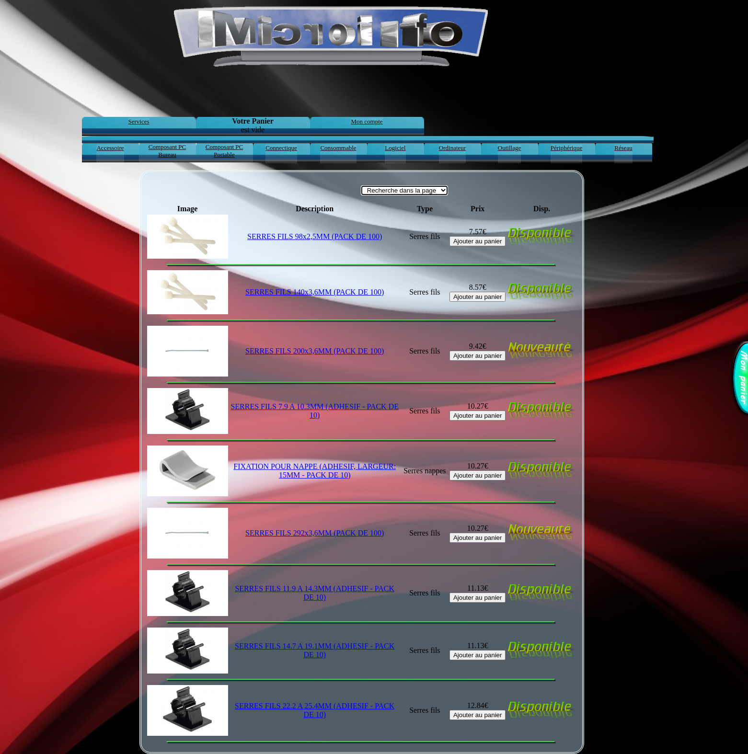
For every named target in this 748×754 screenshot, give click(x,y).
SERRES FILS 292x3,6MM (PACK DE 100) (314, 533)
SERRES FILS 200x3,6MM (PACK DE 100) (314, 351)
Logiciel (395, 147)
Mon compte (366, 121)
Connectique (281, 147)
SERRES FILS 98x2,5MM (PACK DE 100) (314, 236)
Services (138, 121)
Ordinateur (452, 147)
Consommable (338, 147)
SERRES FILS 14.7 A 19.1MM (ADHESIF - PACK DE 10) (314, 650)
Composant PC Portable (224, 150)
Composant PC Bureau (167, 150)
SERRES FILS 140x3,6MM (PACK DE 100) (314, 292)
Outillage (509, 147)
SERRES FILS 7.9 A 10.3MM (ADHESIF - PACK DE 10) (314, 410)
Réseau (623, 147)
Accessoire (110, 147)
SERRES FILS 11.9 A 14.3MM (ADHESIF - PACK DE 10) (314, 592)
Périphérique (566, 147)
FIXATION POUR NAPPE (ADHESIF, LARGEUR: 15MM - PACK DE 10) (314, 470)
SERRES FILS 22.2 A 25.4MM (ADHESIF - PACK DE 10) (314, 710)
